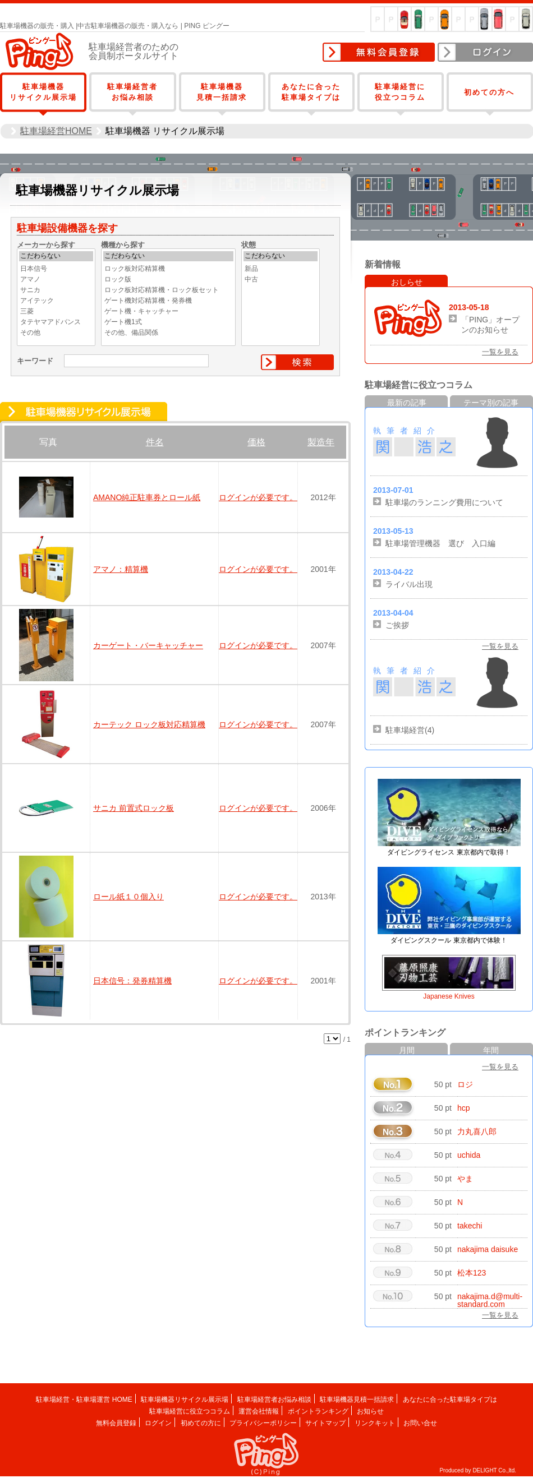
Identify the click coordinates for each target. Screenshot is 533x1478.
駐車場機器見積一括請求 (357, 1399)
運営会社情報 (258, 1411)
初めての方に (201, 1423)
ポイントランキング (318, 1411)
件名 (155, 442)
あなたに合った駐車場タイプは (450, 1399)
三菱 (56, 312)
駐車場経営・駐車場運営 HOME (84, 1399)
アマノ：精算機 (120, 569)
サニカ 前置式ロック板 (133, 807)
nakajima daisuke (487, 1249)
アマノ (56, 280)
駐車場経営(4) (409, 730)
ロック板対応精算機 (168, 269)
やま (465, 1178)
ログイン (485, 52)
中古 (280, 280)
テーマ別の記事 (490, 402)
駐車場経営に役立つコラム (189, 1411)
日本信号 (56, 269)
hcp (463, 1107)
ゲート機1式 (168, 322)
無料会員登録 (379, 52)
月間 (407, 1050)
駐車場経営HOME (56, 131)
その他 (56, 333)
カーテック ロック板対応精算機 (149, 724)
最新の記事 (406, 402)
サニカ (56, 290)
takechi (469, 1225)
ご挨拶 (397, 625)
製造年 (320, 442)
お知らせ (370, 1411)
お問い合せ (420, 1423)
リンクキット (375, 1423)
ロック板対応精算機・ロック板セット (168, 290)
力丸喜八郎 (477, 1131)
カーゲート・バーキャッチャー (148, 645)
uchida (468, 1155)
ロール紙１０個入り (128, 896)
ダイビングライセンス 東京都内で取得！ (448, 852)
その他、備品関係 (168, 333)
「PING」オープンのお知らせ (490, 324)
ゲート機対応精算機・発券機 (168, 301)
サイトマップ (325, 1423)
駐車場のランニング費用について (444, 502)
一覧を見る (500, 352)
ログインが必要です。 (258, 497)
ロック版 (168, 280)
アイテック (56, 301)
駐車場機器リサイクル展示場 (184, 1399)
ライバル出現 (409, 584)
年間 (491, 1050)
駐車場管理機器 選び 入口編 (440, 543)
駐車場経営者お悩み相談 (274, 1399)
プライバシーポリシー (263, 1423)
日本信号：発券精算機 (132, 980)
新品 (280, 269)
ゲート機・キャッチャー (168, 312)
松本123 (471, 1272)
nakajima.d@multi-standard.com (489, 1300)
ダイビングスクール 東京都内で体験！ (448, 940)
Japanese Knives (448, 996)
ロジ (465, 1084)
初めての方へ (489, 92)
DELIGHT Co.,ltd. (494, 1470)
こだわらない (56, 256)
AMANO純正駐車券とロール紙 (146, 497)
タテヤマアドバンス (56, 322)
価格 (256, 442)
